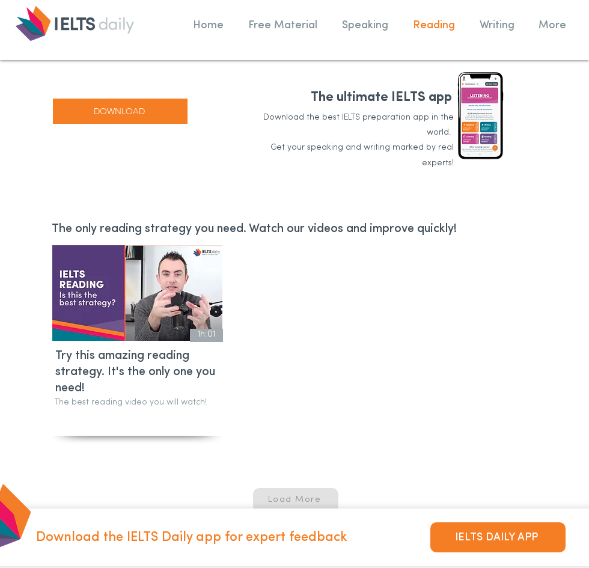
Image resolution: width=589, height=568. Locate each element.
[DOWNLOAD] (120, 111)
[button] (282, 25)
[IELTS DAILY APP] (498, 537)
